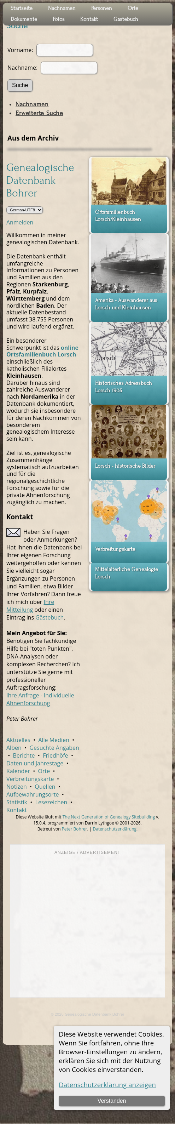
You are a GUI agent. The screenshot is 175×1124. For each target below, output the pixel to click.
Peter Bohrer (74, 829)
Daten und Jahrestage (34, 763)
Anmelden (19, 222)
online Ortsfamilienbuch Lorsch (42, 351)
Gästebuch (49, 617)
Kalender (18, 771)
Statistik (16, 802)
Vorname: (20, 50)
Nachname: (23, 68)
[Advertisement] (66, 925)
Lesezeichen (51, 802)
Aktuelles (18, 740)
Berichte (24, 755)
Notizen (16, 787)
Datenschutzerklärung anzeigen (107, 1084)
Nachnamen (32, 104)
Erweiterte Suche (39, 113)
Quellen (45, 787)
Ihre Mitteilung (30, 606)
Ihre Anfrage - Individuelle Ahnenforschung (40, 699)
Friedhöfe (55, 755)
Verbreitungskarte (30, 779)
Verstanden (112, 1101)
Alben (14, 748)
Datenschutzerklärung (114, 829)
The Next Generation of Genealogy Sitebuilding (109, 817)
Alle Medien (53, 740)
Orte (44, 771)
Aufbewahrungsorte (32, 794)
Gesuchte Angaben (54, 748)
